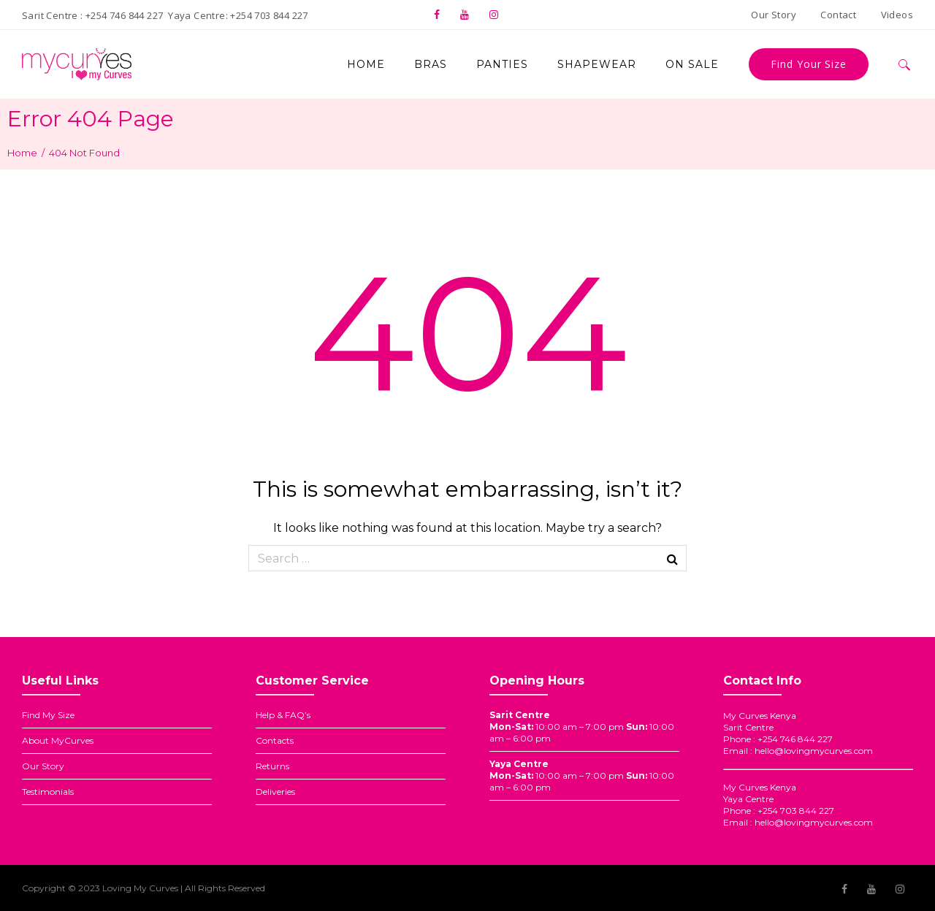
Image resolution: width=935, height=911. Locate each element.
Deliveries (275, 791)
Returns (272, 766)
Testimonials (48, 791)
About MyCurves (58, 740)
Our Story (43, 766)
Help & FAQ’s (283, 714)
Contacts (275, 740)
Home (22, 153)
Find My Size (48, 714)
